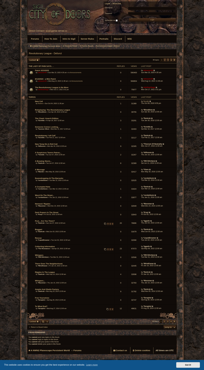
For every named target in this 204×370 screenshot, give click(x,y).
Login (107, 4)
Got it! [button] (188, 365)
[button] (174, 60)
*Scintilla (41, 120)
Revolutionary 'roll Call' (45, 135)
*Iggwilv (146, 221)
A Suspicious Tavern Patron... (48, 153)
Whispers (39, 255)
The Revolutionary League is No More (51, 87)
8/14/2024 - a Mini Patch (45, 79)
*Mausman (42, 206)
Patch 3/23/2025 (42, 70)
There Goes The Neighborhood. (49, 264)
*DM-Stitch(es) (149, 161)
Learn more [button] (92, 365)
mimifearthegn (43, 89)
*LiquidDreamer (43, 240)
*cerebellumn (43, 180)
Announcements (75, 72)
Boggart (38, 229)
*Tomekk (41, 154)
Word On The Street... (44, 195)
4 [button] (171, 60)
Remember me (111, 20)
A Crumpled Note (42, 187)
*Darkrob (147, 118)
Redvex (40, 103)
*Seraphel (41, 300)
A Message (40, 170)
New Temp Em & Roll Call (46, 144)
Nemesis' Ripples (42, 204)
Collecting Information (45, 246)
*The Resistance (44, 248)
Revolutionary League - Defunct (45, 53)
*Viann (146, 170)
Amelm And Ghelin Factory (47, 289)
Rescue (38, 238)
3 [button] (167, 60)
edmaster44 (42, 72)
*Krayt (40, 214)
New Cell (39, 101)
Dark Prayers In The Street (46, 212)
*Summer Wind (43, 129)
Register (116, 4)
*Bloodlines (42, 112)
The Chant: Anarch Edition (47, 118)
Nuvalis (146, 101)
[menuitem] (35, 38)
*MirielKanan (42, 266)
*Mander (41, 172)
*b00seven (41, 146)
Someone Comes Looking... (47, 127)
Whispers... (40, 281)
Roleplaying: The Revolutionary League (52, 110)
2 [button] (164, 60)
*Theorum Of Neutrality (152, 144)
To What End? (41, 306)
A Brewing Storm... (43, 161)
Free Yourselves (42, 298)
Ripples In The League (45, 272)
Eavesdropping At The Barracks (49, 178)
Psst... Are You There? (45, 221)
